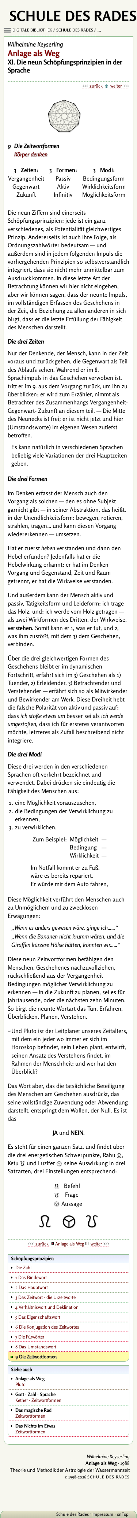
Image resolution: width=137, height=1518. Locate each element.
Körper (21, 154)
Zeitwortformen (72, 1413)
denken (39, 154)
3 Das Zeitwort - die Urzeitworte (45, 1297)
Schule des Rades (74, 30)
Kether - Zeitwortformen (72, 1397)
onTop (123, 1514)
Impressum (102, 1514)
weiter (116, 86)
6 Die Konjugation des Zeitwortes (47, 1327)
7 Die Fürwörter (29, 1337)
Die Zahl (23, 1267)
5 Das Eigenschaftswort (37, 1317)
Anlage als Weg (69, 1244)
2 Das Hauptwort (31, 1287)
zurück (96, 86)
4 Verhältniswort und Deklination (47, 1307)
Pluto (72, 1381)
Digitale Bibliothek (32, 30)
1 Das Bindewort (31, 1277)
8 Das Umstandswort (35, 1346)
